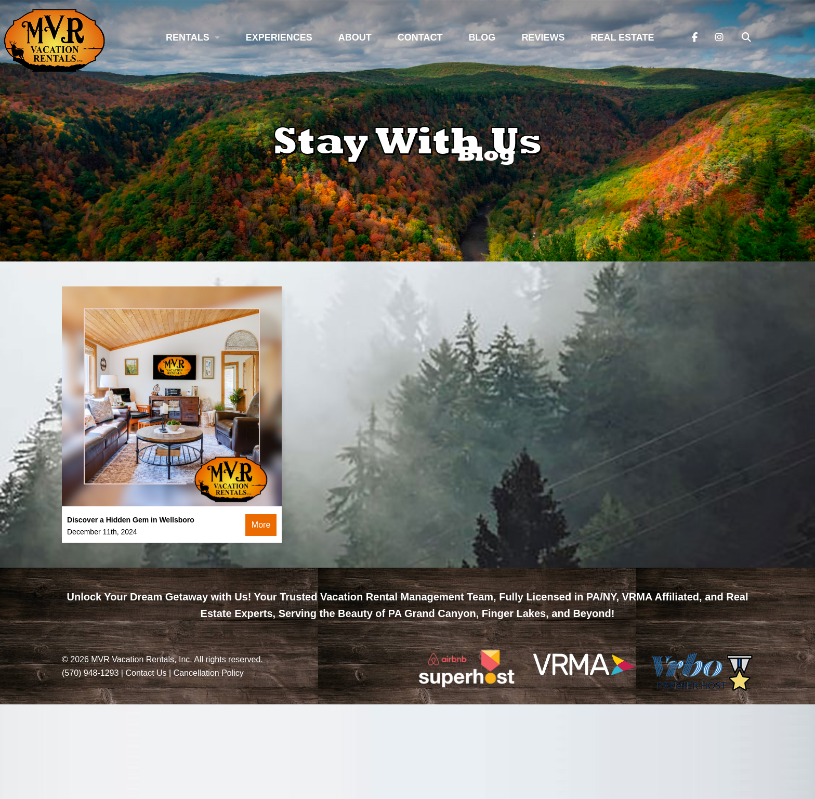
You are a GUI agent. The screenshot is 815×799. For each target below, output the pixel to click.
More (261, 524)
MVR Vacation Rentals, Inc (140, 659)
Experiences (279, 37)
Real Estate (622, 37)
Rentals (187, 37)
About (355, 37)
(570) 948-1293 (90, 673)
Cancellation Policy (209, 673)
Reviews (542, 37)
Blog (481, 37)
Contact (420, 37)
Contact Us (145, 673)
